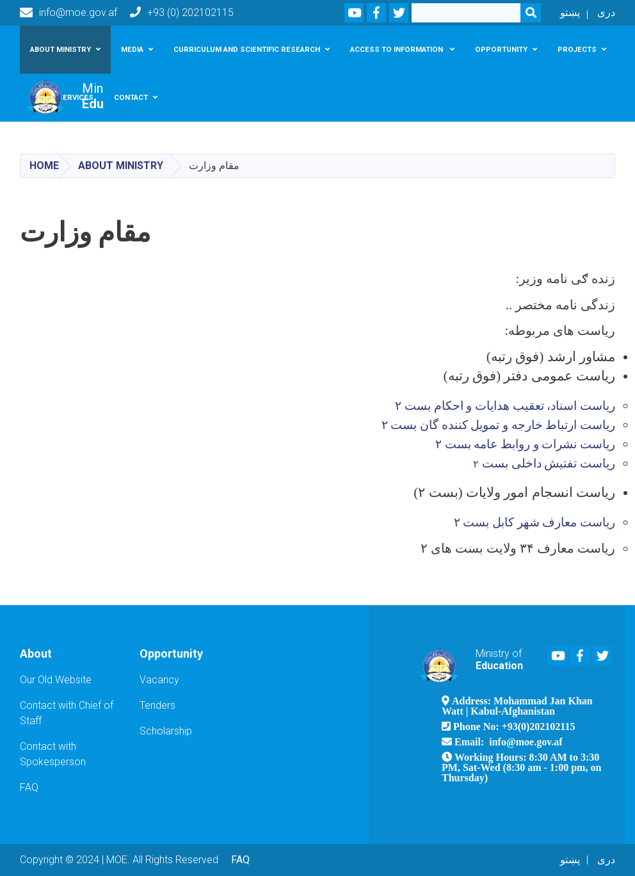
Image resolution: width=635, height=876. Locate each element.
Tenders (157, 705)
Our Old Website (56, 680)
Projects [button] (577, 49)
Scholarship (166, 731)
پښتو (570, 12)
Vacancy (159, 680)
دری (606, 12)
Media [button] (132, 49)
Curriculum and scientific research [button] (246, 49)
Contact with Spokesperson (53, 754)
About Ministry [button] (60, 49)
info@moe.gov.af (68, 12)
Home (44, 165)
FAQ (29, 787)
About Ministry (120, 165)
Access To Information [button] (397, 49)
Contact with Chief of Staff (66, 713)
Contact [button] (131, 97)
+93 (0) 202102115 (182, 12)
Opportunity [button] (501, 49)
